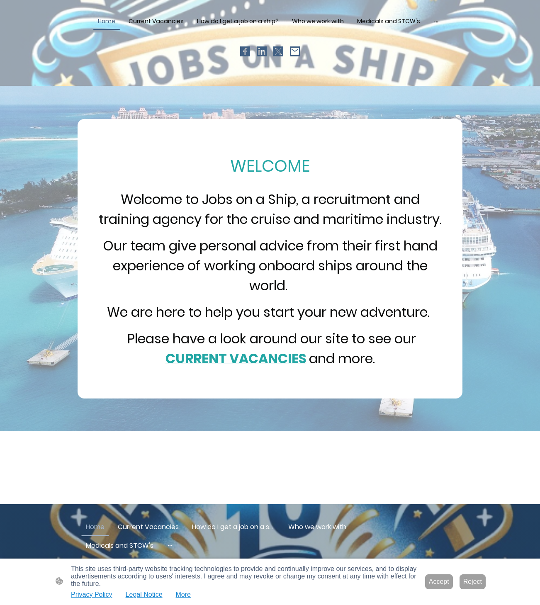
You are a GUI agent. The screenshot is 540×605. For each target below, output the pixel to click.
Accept (439, 581)
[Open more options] (436, 21)
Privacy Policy (91, 594)
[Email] (295, 51)
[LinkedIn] (262, 51)
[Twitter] (278, 51)
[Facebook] (245, 51)
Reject (472, 581)
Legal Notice (144, 594)
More (183, 594)
